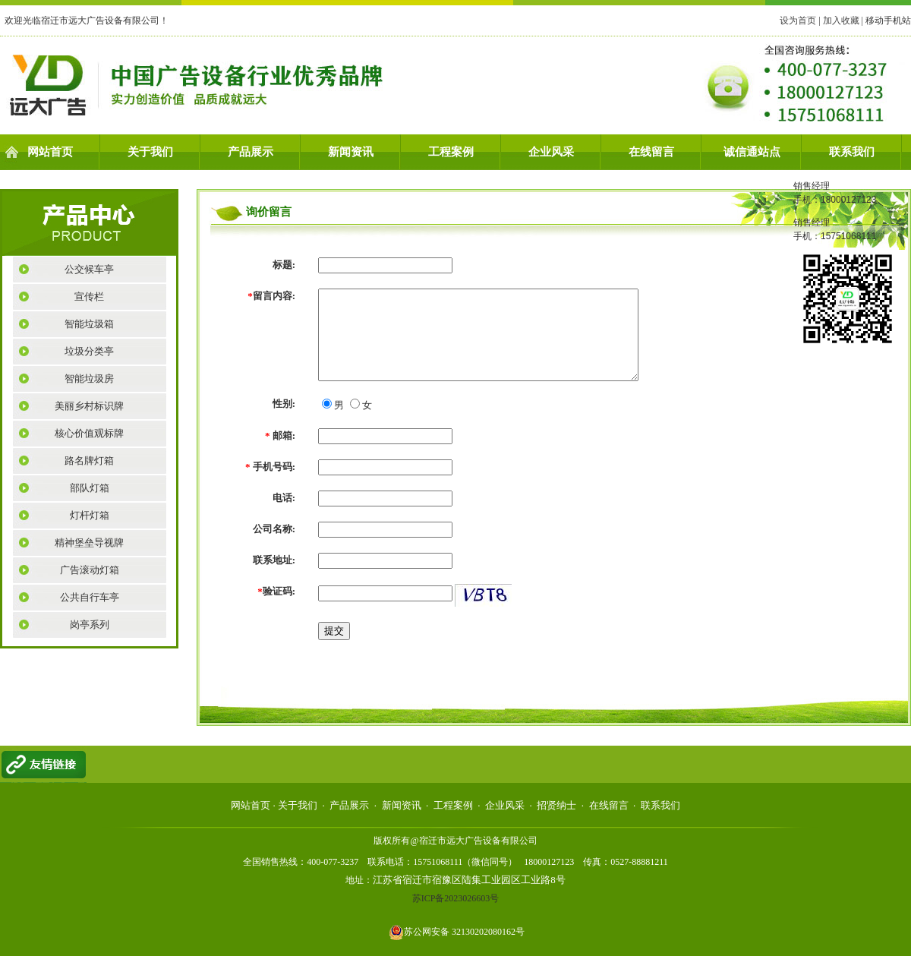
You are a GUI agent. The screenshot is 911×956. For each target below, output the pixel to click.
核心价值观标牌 (89, 433)
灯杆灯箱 (89, 515)
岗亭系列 (89, 624)
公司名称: (274, 529)
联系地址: (274, 560)
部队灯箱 (89, 488)
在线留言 (651, 152)
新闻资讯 (351, 152)
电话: (284, 497)
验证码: (276, 591)
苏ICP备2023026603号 (456, 898)
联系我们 (852, 152)
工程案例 (451, 152)
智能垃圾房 (89, 378)
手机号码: (270, 466)
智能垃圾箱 (89, 324)
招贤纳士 (556, 805)
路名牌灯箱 (89, 460)
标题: (284, 264)
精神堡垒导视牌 (89, 542)
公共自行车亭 (89, 597)
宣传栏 (89, 296)
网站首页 (50, 152)
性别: (284, 403)
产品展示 (250, 152)
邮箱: (280, 435)
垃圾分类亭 (89, 351)
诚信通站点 (751, 152)
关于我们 (150, 152)
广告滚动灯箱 (89, 570)
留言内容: (271, 295)
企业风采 (551, 152)
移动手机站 (888, 20)
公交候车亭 (89, 269)
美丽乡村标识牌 (89, 406)
